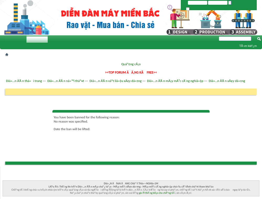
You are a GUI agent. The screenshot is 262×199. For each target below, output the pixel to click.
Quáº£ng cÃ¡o (131, 64)
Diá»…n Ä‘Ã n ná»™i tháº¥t (65, 81)
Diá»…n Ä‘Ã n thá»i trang (24, 81)
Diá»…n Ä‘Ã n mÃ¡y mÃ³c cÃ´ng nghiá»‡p (175, 81)
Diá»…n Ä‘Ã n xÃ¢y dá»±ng (227, 81)
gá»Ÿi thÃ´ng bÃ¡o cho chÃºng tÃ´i (157, 193)
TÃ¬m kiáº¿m (248, 45)
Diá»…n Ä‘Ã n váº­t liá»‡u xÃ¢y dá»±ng (116, 81)
